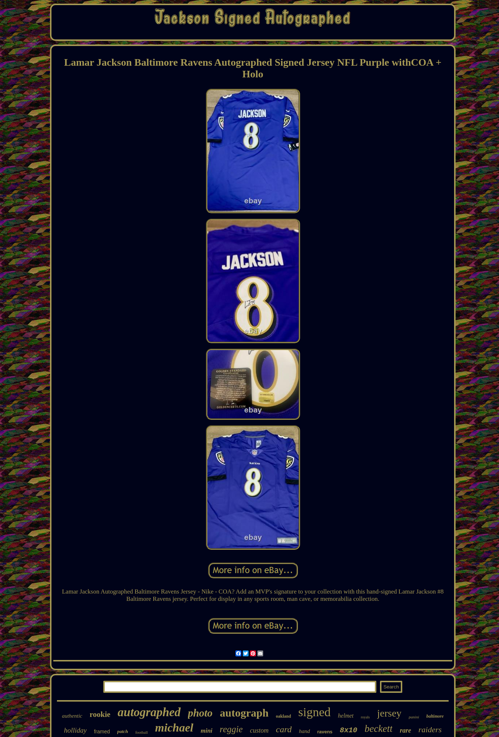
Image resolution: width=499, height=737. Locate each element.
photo (200, 713)
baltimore (435, 716)
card (284, 729)
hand (304, 731)
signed (314, 712)
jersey (389, 713)
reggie (231, 729)
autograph (244, 713)
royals (365, 717)
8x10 (348, 730)
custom (259, 730)
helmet (346, 716)
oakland (283, 716)
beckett (378, 728)
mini (206, 730)
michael (174, 727)
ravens (325, 731)
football (141, 732)
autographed (149, 712)
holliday (75, 730)
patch (122, 731)
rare (405, 730)
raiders (430, 729)
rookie (100, 714)
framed (102, 731)
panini (414, 717)
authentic (72, 716)
